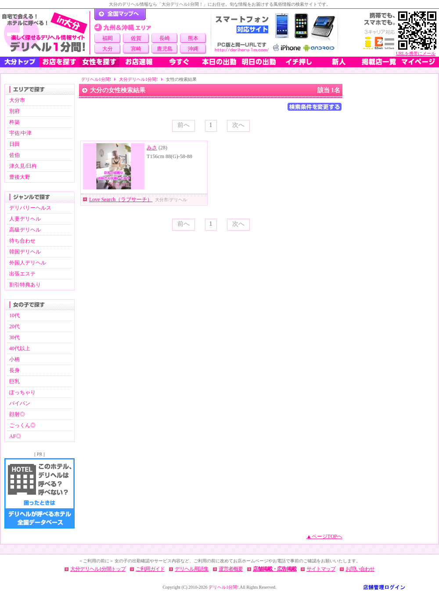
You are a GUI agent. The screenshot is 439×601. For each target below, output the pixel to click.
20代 (14, 326)
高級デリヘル (25, 230)
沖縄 (193, 49)
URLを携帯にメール (415, 53)
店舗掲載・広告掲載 (274, 569)
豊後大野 (19, 177)
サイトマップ (320, 569)
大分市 (17, 100)
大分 (107, 49)
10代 (14, 315)
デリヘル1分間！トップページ (120, 14)
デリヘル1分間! (96, 79)
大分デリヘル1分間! (138, 79)
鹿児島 (165, 49)
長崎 (164, 38)
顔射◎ (17, 414)
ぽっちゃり (22, 392)
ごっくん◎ (22, 425)
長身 (14, 370)
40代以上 (19, 348)
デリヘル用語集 (192, 569)
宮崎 (136, 49)
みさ (152, 148)
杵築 (14, 122)
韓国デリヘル (25, 252)
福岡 (107, 38)
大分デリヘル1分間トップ (98, 569)
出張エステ (22, 274)
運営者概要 (231, 569)
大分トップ (20, 62)
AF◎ (15, 436)
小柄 (14, 359)
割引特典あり (25, 285)
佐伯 (14, 155)
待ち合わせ (22, 241)
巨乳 (14, 381)
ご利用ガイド (150, 569)
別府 (14, 111)
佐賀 (136, 38)
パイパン (19, 403)
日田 (14, 144)
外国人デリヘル (27, 263)
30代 (14, 337)
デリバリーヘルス (30, 208)
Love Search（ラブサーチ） (120, 199)
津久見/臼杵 (23, 166)
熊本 (193, 38)
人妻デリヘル (25, 219)
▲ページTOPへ (324, 536)
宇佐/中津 (20, 133)
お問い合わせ (359, 569)
